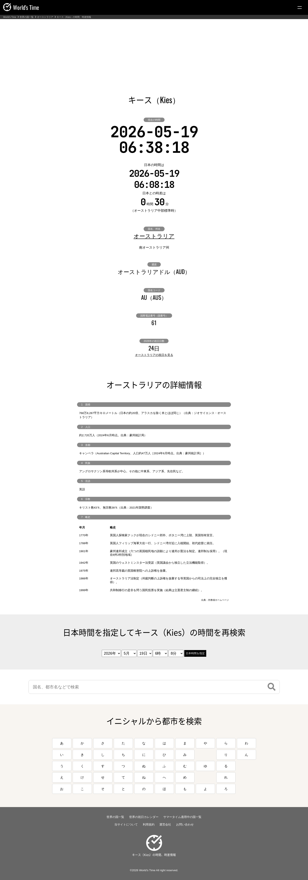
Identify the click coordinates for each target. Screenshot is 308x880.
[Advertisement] (154, 50)
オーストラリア (45, 17)
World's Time (9, 17)
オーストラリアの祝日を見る (154, 355)
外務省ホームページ (218, 600)
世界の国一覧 (27, 17)
